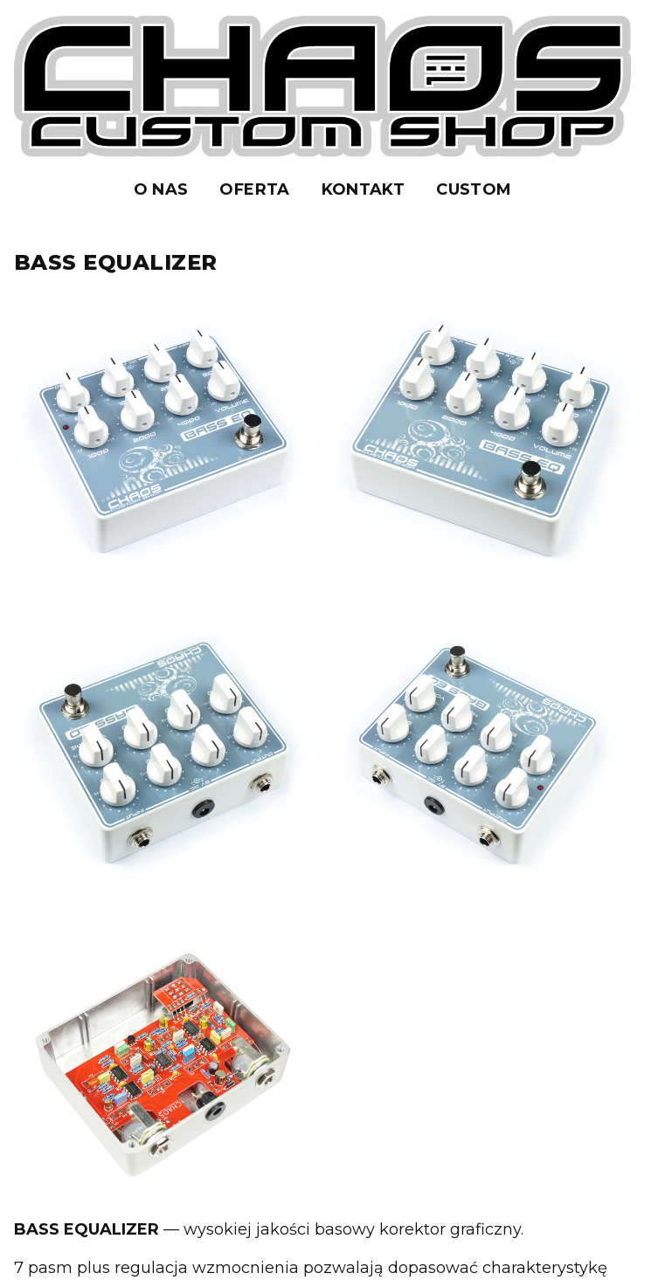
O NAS (161, 189)
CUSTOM (473, 189)
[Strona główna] (322, 87)
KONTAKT (363, 189)
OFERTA (254, 189)
